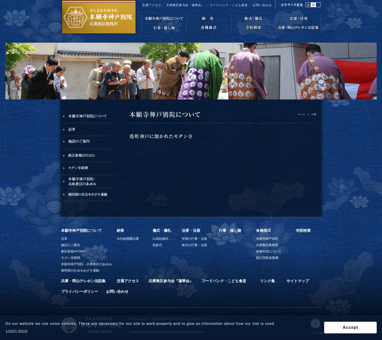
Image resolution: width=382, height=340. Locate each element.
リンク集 (267, 281)
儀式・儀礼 (162, 230)
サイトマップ (297, 281)
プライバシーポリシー (79, 291)
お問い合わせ (262, 5)
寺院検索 (303, 230)
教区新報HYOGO (73, 251)
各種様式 (263, 230)
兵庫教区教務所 (267, 245)
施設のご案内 (70, 245)
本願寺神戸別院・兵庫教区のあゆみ (86, 264)
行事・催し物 (230, 230)
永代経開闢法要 (128, 239)
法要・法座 (191, 230)
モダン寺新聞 (70, 258)
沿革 (64, 239)
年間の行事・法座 (194, 239)
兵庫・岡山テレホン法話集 (83, 281)
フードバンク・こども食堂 (229, 5)
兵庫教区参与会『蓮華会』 (185, 5)
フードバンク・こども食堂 (224, 281)
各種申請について (268, 251)
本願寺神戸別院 (267, 239)
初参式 (157, 245)
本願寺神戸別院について (81, 230)
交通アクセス (151, 5)
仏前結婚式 (160, 239)
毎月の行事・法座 (194, 245)
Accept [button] (350, 327)
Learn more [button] (17, 331)
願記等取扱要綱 (267, 258)
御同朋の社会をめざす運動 (80, 270)
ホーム (301, 114)
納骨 (120, 230)
